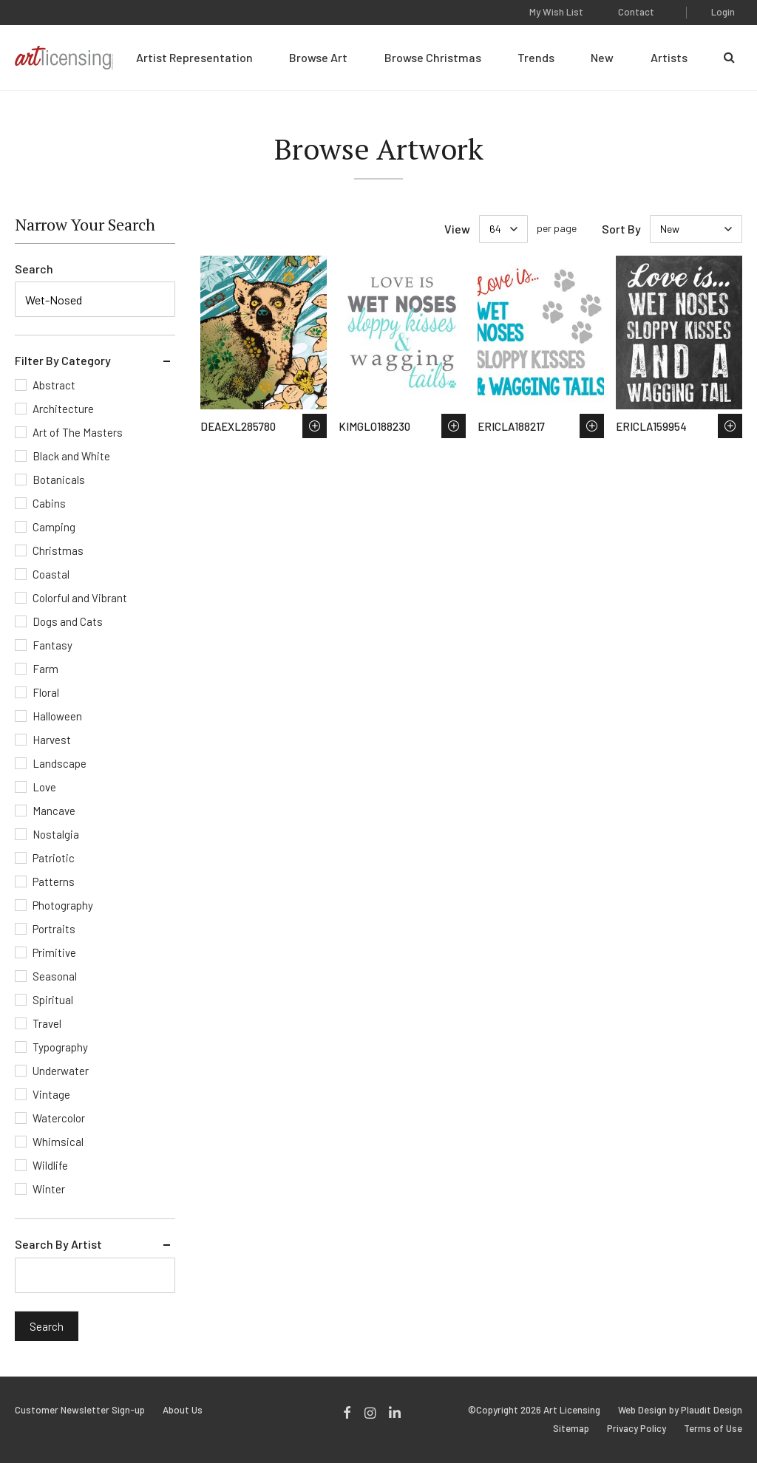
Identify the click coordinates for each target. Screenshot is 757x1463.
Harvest (52, 739)
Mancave (54, 810)
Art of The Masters (78, 432)
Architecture (63, 408)
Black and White (71, 456)
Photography (63, 905)
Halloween (57, 716)
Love (44, 787)
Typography (60, 1047)
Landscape (59, 763)
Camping (54, 526)
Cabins (49, 503)
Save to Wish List (314, 426)
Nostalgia (56, 834)
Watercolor (59, 1118)
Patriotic (54, 857)
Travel (47, 1023)
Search (34, 269)
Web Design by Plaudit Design (680, 1410)
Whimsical (58, 1141)
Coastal (51, 574)
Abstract (54, 385)
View (457, 229)
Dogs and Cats (68, 621)
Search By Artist (58, 1244)
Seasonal (55, 976)
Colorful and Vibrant (80, 597)
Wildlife (50, 1165)
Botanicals (59, 479)
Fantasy (52, 645)
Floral (46, 692)
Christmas (58, 550)
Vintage (51, 1094)
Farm (45, 668)
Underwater (61, 1070)
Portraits (54, 928)
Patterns (54, 881)
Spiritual (53, 999)
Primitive (54, 952)
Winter (49, 1189)
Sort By (621, 229)
